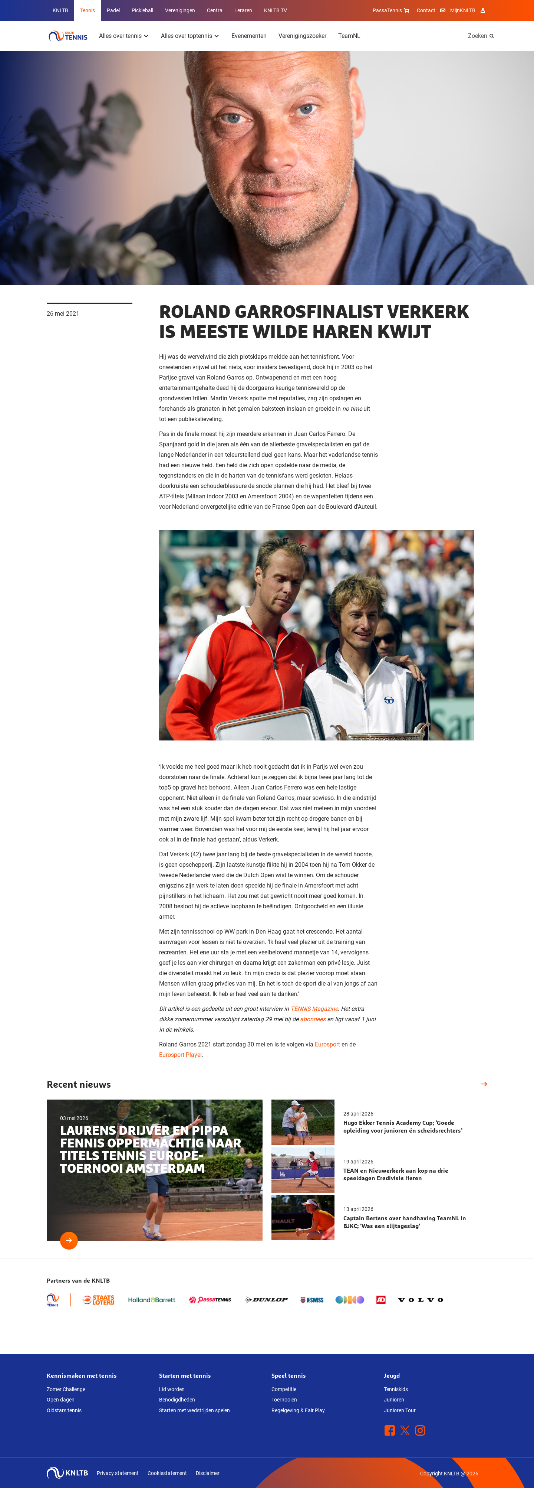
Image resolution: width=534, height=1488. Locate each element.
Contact (426, 10)
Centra (214, 10)
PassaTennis (392, 10)
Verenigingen (180, 10)
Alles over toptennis (186, 35)
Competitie (283, 1389)
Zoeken (477, 35)
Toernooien (284, 1400)
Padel (113, 10)
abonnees (313, 1019)
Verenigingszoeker (302, 35)
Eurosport (327, 1044)
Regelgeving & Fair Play (298, 1410)
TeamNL (349, 35)
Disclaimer (208, 1473)
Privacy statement (118, 1473)
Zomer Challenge (66, 1389)
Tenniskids (396, 1389)
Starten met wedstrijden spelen (194, 1410)
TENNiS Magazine (314, 1008)
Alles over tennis (120, 35)
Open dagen (61, 1400)
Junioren (394, 1400)
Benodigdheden (177, 1400)
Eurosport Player (180, 1054)
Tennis (87, 10)
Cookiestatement (167, 1473)
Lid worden (172, 1389)
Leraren (243, 10)
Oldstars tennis (64, 1410)
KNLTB (60, 10)
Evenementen (249, 35)
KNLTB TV (275, 10)
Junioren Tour (400, 1410)
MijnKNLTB (462, 10)
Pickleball (142, 10)
